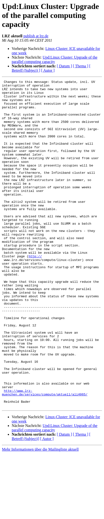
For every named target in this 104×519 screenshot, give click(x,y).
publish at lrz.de (35, 36)
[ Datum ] (64, 66)
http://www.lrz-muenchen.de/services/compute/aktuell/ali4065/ (44, 455)
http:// (35, 292)
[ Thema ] (80, 66)
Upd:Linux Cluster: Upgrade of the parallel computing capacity (54, 59)
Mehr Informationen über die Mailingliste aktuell (40, 515)
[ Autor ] (48, 70)
